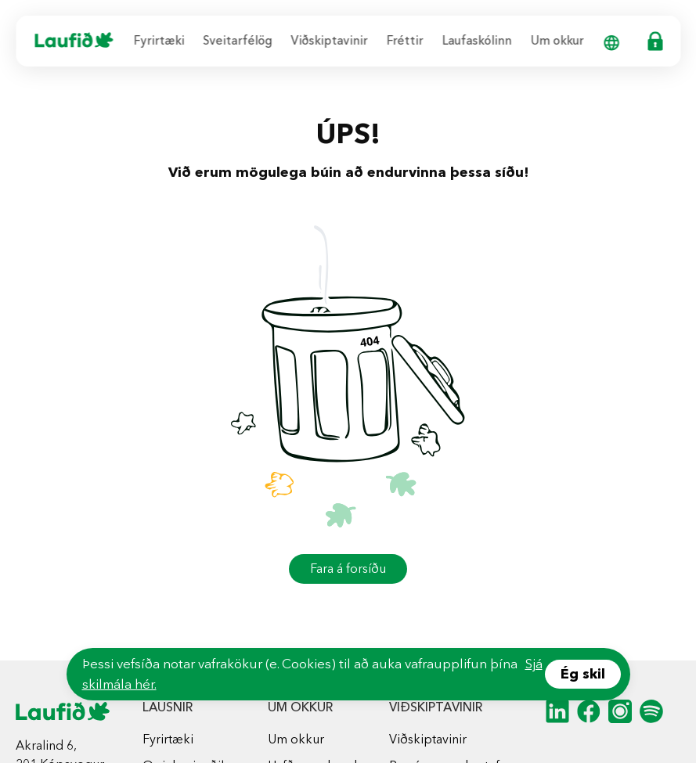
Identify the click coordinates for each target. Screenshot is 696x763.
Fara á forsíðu (348, 568)
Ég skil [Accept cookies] (583, 673)
